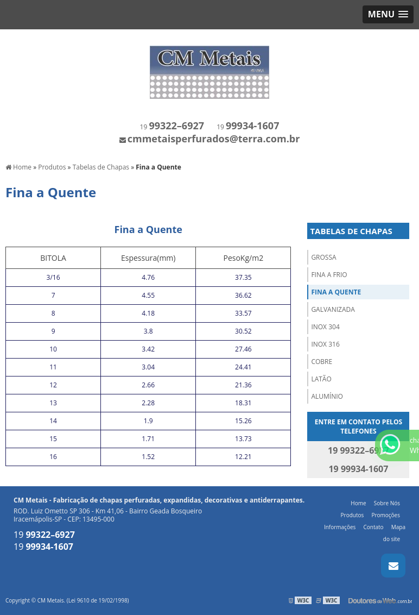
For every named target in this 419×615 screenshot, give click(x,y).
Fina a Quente (336, 292)
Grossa (323, 257)
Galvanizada (332, 309)
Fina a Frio (329, 274)
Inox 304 (325, 326)
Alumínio (326, 396)
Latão (321, 379)
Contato (373, 527)
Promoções (385, 515)
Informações (339, 527)
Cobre (321, 361)
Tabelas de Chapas (351, 230)
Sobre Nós (387, 503)
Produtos (352, 515)
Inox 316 (325, 344)
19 (172, 126)
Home (358, 503)
